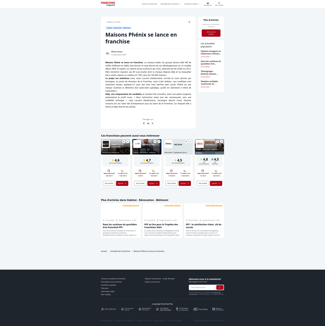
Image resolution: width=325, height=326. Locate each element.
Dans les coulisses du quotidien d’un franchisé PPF (120, 226)
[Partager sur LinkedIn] (148, 123)
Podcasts (104, 288)
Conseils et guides (108, 285)
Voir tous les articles (211, 33)
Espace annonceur (152, 282)
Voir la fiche (109, 183)
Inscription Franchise (174, 320)
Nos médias (106, 294)
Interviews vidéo (108, 291)
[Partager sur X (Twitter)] (152, 123)
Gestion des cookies (144, 320)
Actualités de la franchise (111, 282)
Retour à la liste (112, 22)
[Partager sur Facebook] (144, 123)
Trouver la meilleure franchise (113, 279)
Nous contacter (159, 320)
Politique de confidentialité (125, 320)
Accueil (104, 251)
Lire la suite (206, 57)
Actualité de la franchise (120, 251)
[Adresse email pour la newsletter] (202, 287)
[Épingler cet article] (189, 22)
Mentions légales (107, 320)
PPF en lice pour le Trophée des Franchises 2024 (161, 226)
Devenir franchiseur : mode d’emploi (160, 279)
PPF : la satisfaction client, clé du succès (203, 226)
